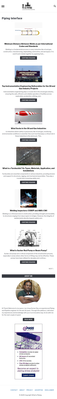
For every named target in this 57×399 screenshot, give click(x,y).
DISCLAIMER (49, 390)
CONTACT (14, 390)
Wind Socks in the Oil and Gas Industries (28, 128)
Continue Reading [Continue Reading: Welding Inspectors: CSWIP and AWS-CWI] (28, 222)
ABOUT (22, 390)
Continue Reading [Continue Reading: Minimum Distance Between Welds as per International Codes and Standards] (28, 58)
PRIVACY (29, 390)
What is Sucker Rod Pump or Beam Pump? (28, 250)
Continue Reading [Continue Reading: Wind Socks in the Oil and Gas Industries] (28, 140)
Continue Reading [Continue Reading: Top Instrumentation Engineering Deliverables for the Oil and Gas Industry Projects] (28, 100)
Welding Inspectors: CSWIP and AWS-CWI (28, 210)
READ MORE (28, 319)
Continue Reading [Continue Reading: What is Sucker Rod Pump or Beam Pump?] (28, 262)
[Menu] (3, 6)
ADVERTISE (39, 390)
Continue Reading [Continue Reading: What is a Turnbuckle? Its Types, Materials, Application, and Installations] (28, 182)
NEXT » (51, 269)
